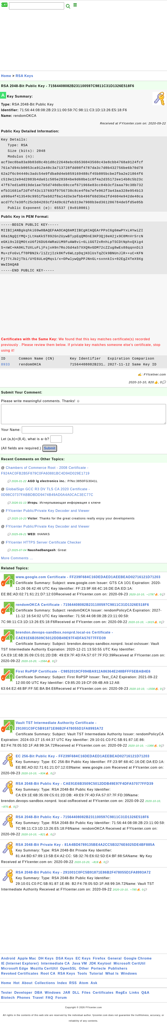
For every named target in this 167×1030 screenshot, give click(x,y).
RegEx (121, 997)
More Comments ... (17, 562)
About (27, 987)
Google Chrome (138, 962)
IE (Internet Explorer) (20, 967)
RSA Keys (24, 76)
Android (8, 962)
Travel (37, 1002)
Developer (23, 997)
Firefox (99, 962)
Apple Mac (27, 962)
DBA (39, 997)
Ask (94, 987)
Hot (16, 987)
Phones (23, 1002)
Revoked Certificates (19, 977)
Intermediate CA (55, 967)
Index (62, 987)
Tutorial (96, 977)
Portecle (98, 972)
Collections (45, 987)
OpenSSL (68, 972)
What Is (112, 977)
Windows (129, 977)
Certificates (103, 997)
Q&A (145, 997)
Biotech (8, 1002)
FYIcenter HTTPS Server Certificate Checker (43, 546)
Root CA (48, 977)
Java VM (79, 967)
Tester (6, 997)
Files (86, 997)
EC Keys (83, 962)
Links (134, 997)
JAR (66, 997)
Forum (61, 1002)
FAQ (49, 1002)
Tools (82, 977)
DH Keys (46, 962)
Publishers (117, 972)
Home (6, 76)
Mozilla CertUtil (44, 972)
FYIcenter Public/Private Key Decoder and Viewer (48, 515)
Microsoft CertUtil (129, 967)
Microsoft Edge (14, 972)
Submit (49, 452)
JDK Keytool (100, 967)
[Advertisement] (83, 41)
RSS (73, 987)
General (115, 962)
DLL (76, 997)
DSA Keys (65, 962)
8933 (9, 364)
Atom (83, 987)
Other (84, 972)
